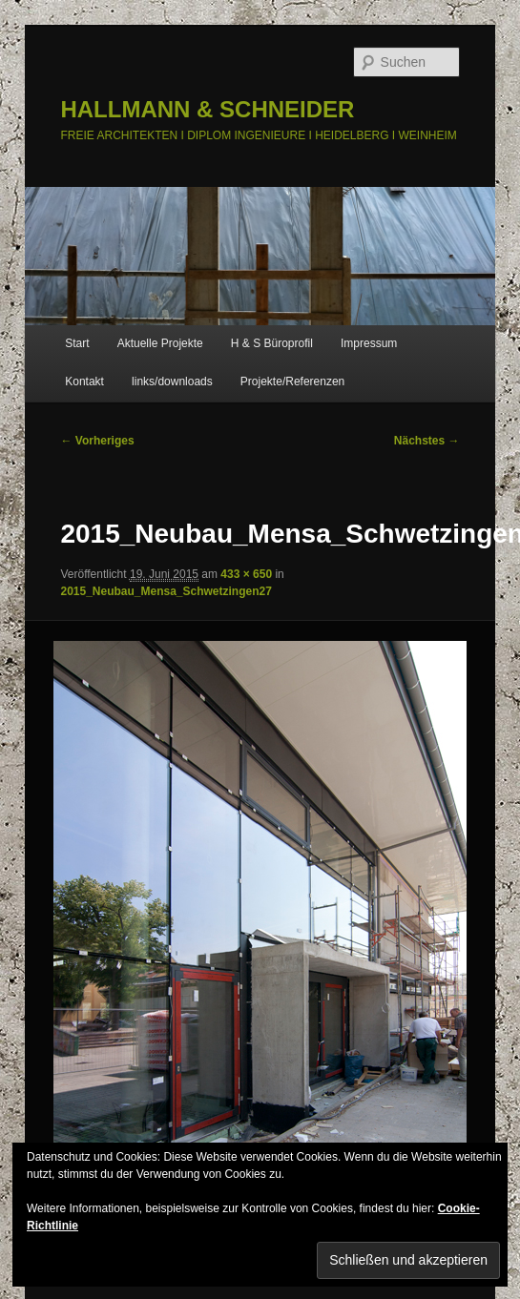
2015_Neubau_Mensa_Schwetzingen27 (165, 591)
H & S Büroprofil (272, 343)
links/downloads (172, 381)
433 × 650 (246, 574)
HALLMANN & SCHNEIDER (207, 109)
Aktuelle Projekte (160, 343)
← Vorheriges (97, 440)
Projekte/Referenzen (292, 381)
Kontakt (84, 381)
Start (77, 343)
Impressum (369, 343)
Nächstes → (427, 440)
